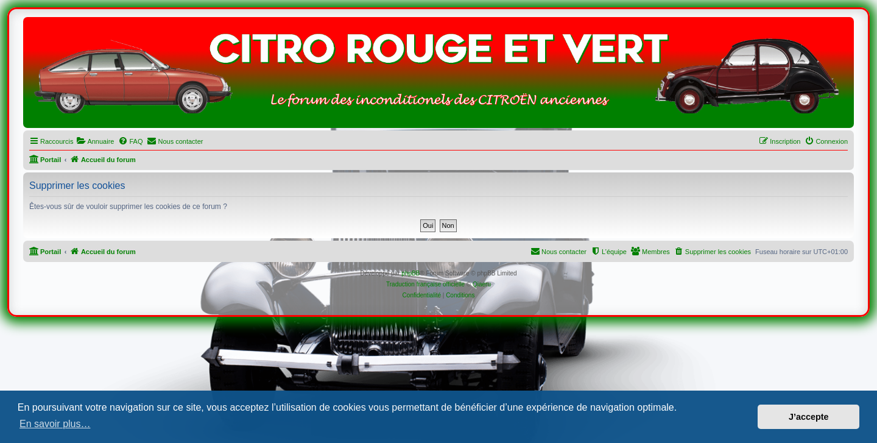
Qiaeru (482, 284)
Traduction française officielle (425, 284)
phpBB (410, 273)
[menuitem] (95, 141)
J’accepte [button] (809, 417)
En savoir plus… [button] (55, 424)
